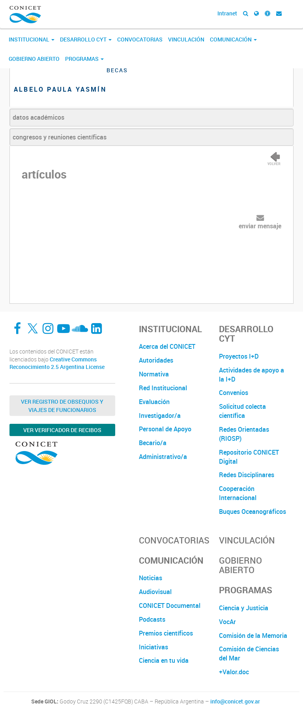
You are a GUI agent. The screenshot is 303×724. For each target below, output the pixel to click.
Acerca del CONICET (167, 346)
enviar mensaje (260, 226)
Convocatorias (140, 39)
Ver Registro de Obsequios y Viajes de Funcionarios (62, 406)
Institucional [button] (31, 39)
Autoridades (156, 360)
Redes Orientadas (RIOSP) (244, 434)
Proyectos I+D (239, 356)
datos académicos (38, 117)
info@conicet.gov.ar (235, 701)
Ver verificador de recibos (62, 430)
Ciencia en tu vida (164, 660)
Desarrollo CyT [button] (86, 39)
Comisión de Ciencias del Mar (249, 653)
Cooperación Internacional (237, 493)
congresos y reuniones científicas (60, 137)
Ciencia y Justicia (243, 608)
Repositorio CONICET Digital (249, 457)
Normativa (154, 374)
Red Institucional (163, 388)
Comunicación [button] (233, 39)
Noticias (150, 578)
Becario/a (152, 442)
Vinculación (186, 39)
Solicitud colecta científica (242, 411)
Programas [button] (84, 58)
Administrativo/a (163, 456)
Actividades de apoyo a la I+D (251, 375)
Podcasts (152, 619)
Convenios (233, 392)
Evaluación (154, 401)
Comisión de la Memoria (253, 635)
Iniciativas (153, 647)
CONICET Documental (169, 605)
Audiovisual (155, 591)
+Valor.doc (234, 672)
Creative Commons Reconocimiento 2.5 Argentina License (57, 363)
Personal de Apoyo (165, 429)
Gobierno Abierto (34, 58)
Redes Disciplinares (246, 474)
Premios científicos (166, 633)
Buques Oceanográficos (252, 511)
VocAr (227, 621)
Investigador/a (160, 415)
